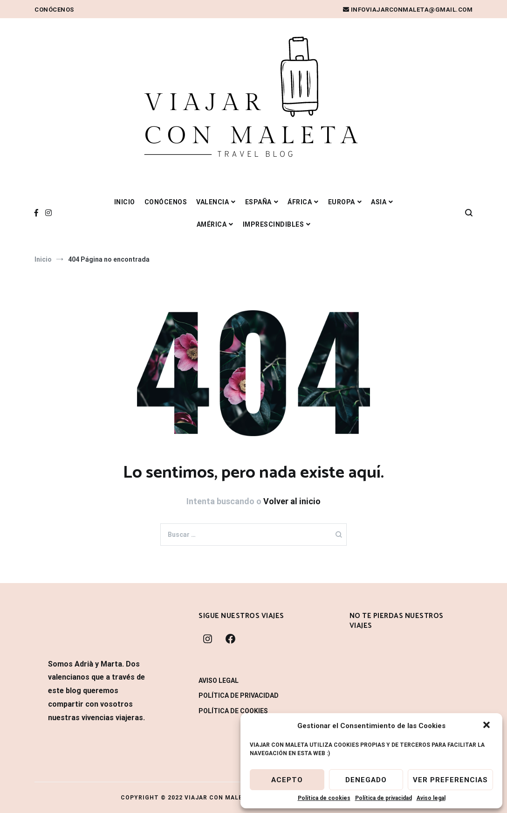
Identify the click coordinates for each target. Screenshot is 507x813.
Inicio (124, 202)
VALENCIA (212, 202)
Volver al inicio (292, 501)
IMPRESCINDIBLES (273, 224)
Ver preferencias (450, 780)
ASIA (378, 202)
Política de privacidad (383, 798)
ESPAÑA (258, 202)
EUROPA (341, 202)
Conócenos (54, 9)
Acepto (287, 780)
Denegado (366, 780)
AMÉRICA (212, 224)
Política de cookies (324, 798)
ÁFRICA (300, 202)
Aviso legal (431, 798)
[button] (487, 725)
